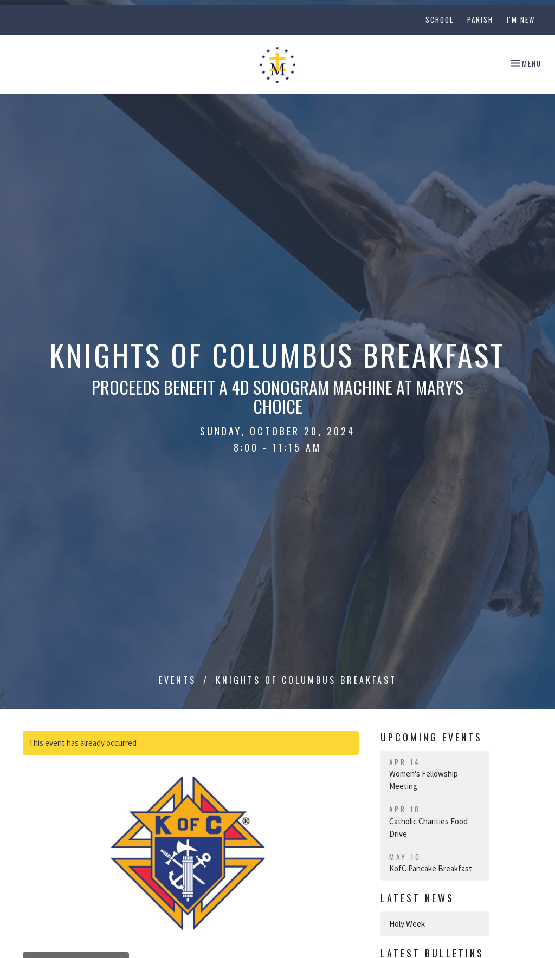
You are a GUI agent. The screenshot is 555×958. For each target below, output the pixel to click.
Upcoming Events (431, 737)
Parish (480, 19)
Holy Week (407, 923)
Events (177, 680)
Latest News (417, 898)
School (439, 19)
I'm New (521, 19)
